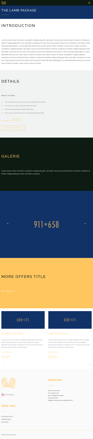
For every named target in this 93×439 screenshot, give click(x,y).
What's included (8, 95)
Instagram (7, 394)
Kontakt (5, 422)
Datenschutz (7, 416)
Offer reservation (13, 128)
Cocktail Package (12, 333)
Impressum (6, 419)
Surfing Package (58, 333)
